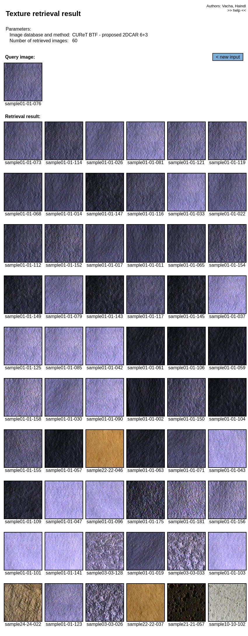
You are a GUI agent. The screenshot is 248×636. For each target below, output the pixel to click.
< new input (228, 57)
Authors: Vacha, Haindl (226, 6)
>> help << (236, 10)
